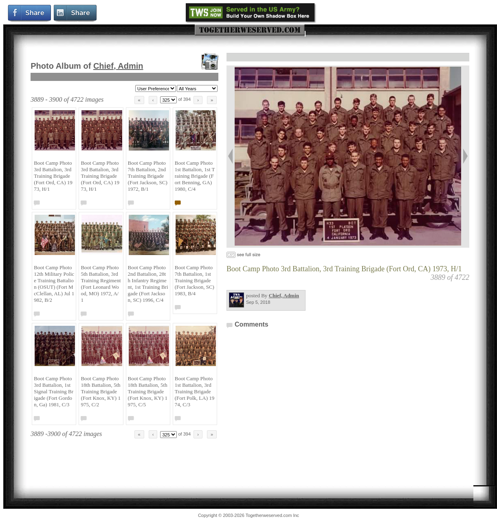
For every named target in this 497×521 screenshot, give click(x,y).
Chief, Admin (118, 65)
